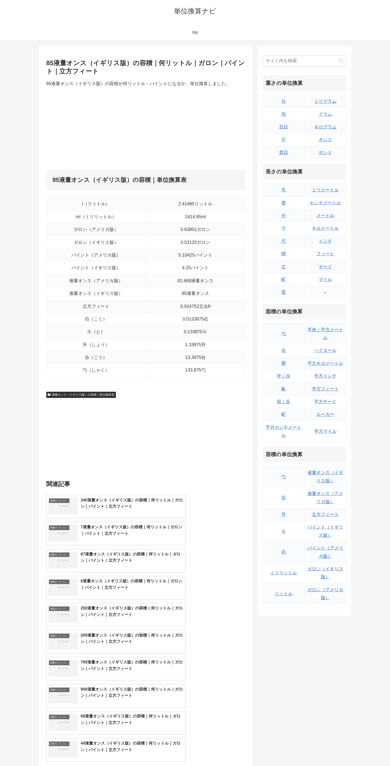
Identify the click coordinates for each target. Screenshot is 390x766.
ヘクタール (325, 350)
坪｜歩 (283, 376)
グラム (325, 114)
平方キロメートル (325, 363)
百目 (283, 126)
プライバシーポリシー (329, 750)
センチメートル (325, 202)
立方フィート (325, 514)
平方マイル (325, 431)
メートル (325, 215)
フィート (325, 253)
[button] (341, 61)
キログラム (325, 126)
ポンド (325, 152)
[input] (304, 60)
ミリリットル (283, 572)
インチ (325, 241)
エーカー (325, 414)
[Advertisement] (96, 129)
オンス (325, 139)
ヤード (325, 266)
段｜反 (283, 401)
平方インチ (325, 376)
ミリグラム (325, 101)
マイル (325, 279)
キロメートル (325, 228)
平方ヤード (325, 401)
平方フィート (325, 388)
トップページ (296, 750)
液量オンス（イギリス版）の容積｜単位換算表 (81, 394)
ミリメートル (325, 189)
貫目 (283, 152)
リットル (283, 593)
